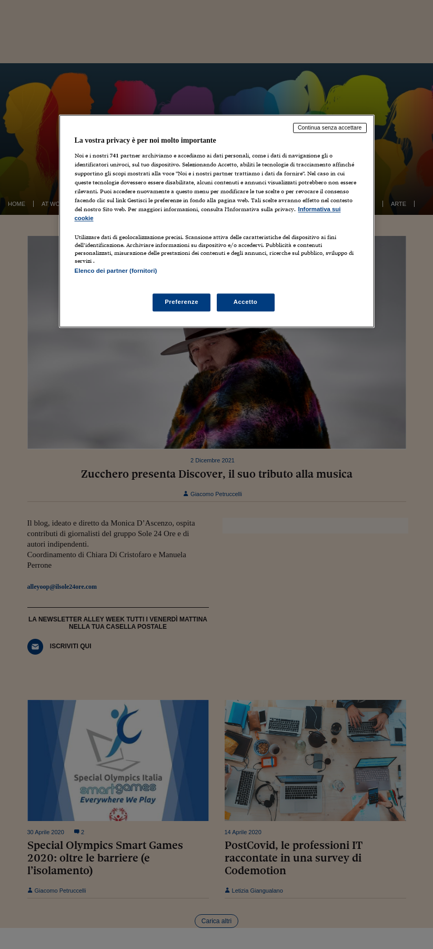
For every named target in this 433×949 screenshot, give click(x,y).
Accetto (246, 302)
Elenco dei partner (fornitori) (116, 271)
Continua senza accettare (330, 128)
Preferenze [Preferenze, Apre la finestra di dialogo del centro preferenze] (181, 302)
